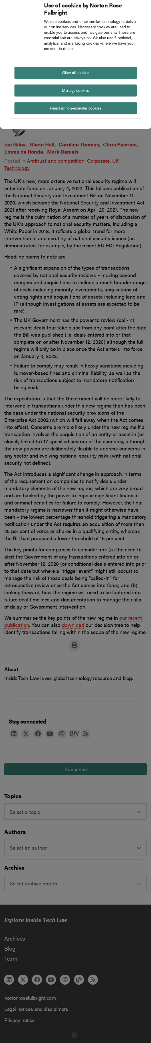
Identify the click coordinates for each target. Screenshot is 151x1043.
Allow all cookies (75, 72)
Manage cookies (75, 90)
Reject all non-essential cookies (75, 107)
